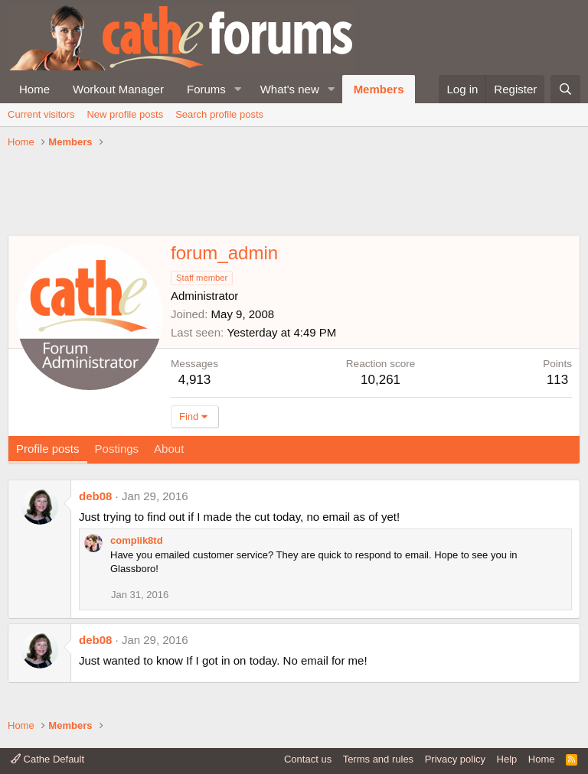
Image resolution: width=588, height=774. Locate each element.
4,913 (194, 379)
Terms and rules (378, 759)
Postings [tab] (117, 448)
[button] (238, 89)
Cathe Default (47, 759)
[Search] (565, 89)
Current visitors (41, 114)
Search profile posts (219, 114)
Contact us (308, 759)
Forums (206, 89)
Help (507, 759)
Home (34, 89)
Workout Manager (118, 89)
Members (379, 89)
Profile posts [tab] (48, 448)
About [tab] (169, 448)
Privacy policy (455, 759)
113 (557, 379)
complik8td (136, 540)
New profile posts (125, 114)
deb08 (95, 495)
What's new (289, 89)
